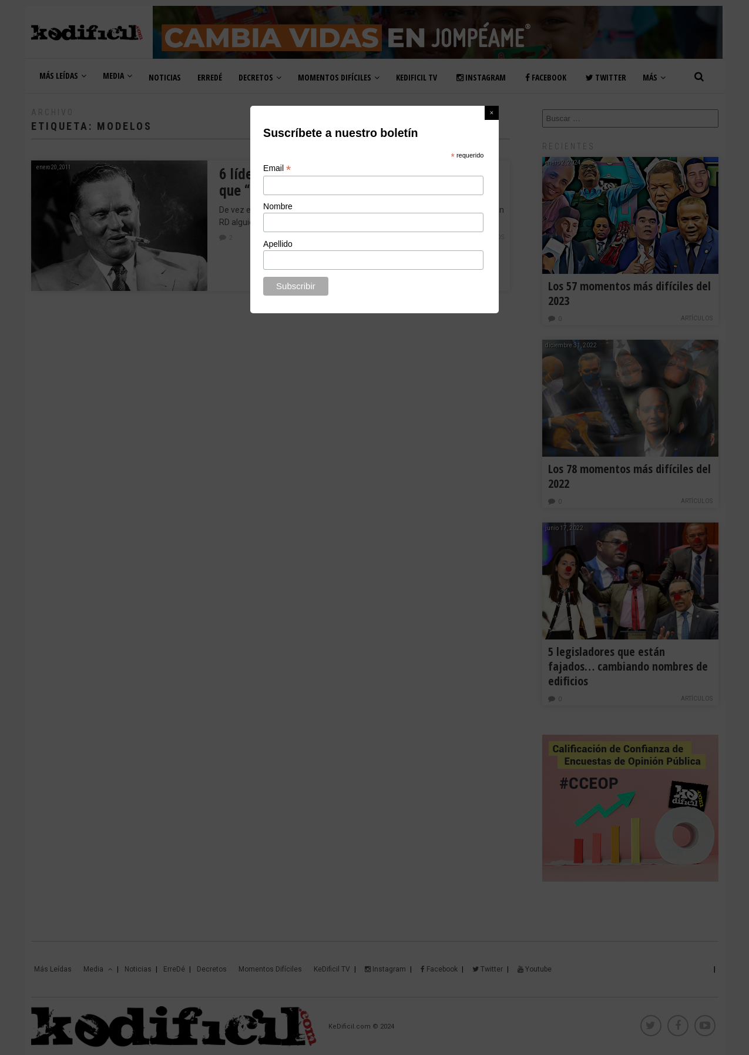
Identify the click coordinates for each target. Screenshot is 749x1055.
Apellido (278, 244)
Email (277, 168)
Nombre (278, 206)
